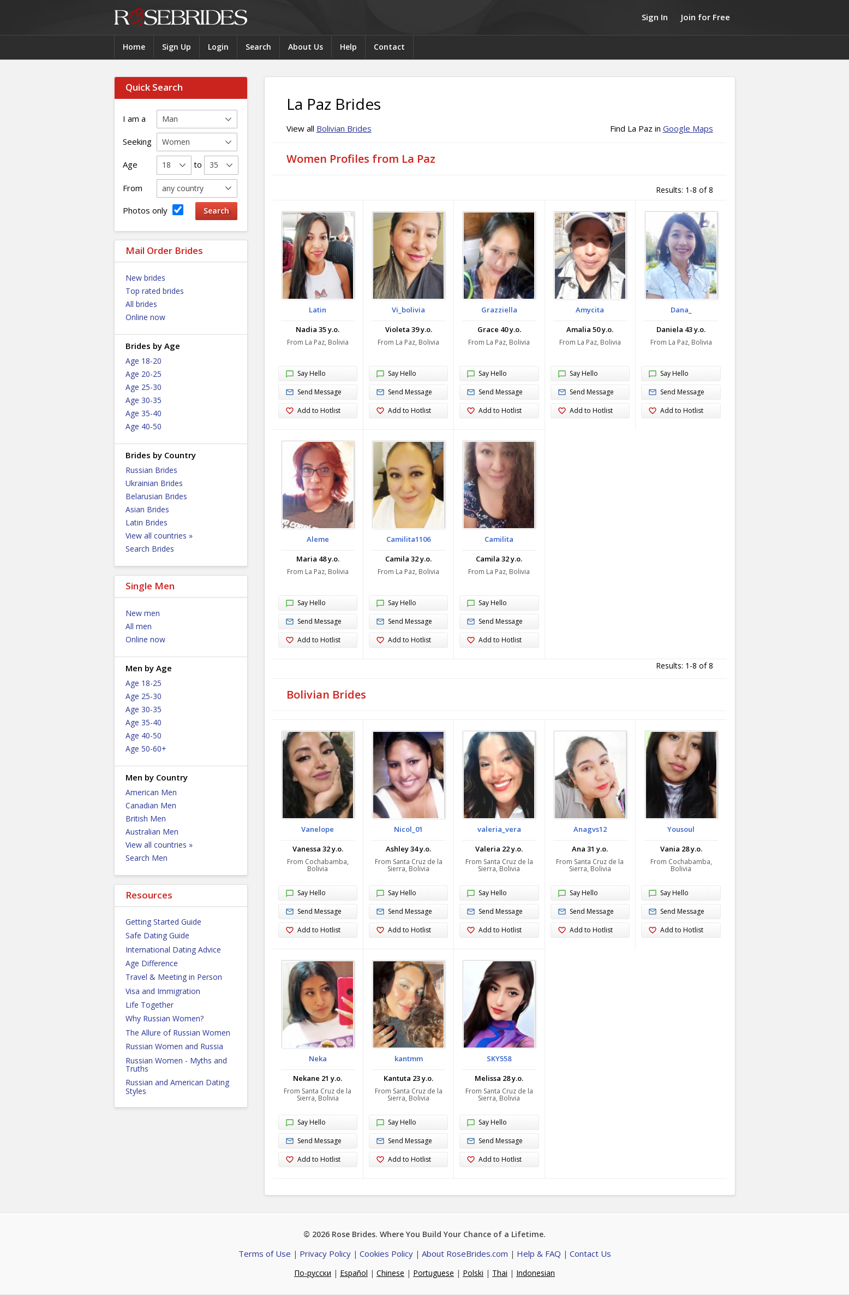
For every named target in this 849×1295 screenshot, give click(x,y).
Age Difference (151, 963)
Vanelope (317, 829)
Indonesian (535, 1273)
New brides (145, 278)
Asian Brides (147, 509)
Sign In (655, 16)
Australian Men (151, 831)
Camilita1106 (408, 539)
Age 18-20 (143, 361)
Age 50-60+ (145, 748)
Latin (317, 310)
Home (134, 47)
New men (142, 613)
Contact (389, 47)
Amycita (590, 310)
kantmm (408, 1058)
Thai (499, 1273)
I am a (134, 118)
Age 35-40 (143, 413)
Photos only (153, 210)
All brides (141, 304)
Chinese (390, 1273)
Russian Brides (151, 470)
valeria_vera (499, 829)
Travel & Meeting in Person (173, 977)
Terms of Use (264, 1253)
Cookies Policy (386, 1253)
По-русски (312, 1273)
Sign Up (176, 47)
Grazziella (499, 310)
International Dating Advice (173, 949)
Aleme (318, 539)
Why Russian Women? (164, 1018)
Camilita (499, 539)
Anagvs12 (590, 829)
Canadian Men (150, 805)
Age (130, 164)
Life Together (149, 1005)
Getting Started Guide (163, 921)
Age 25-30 (143, 387)
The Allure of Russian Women (177, 1032)
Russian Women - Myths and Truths (176, 1064)
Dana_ (681, 310)
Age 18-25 (143, 683)
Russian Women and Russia (174, 1046)
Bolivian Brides (344, 128)
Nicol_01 (408, 829)
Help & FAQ (539, 1253)
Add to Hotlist (312, 411)
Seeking (137, 141)
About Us (305, 47)
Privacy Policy (325, 1253)
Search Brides (149, 548)
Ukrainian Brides (154, 483)
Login (218, 47)
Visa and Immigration (162, 991)
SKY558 (499, 1058)
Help (348, 47)
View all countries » (159, 535)
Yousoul (681, 829)
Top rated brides (154, 291)
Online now (145, 317)
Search (258, 47)
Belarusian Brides (156, 496)
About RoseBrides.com (465, 1253)
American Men (151, 792)
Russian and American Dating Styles (177, 1086)
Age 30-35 (143, 400)
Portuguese (433, 1273)
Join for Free (705, 16)
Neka (318, 1058)
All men (138, 626)
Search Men (146, 858)
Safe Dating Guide (157, 935)
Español (354, 1273)
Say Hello (305, 374)
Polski (473, 1273)
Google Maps (688, 128)
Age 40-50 (143, 426)
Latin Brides (146, 522)
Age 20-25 (143, 374)
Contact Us (590, 1253)
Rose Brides (180, 17)
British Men (145, 818)
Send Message (313, 392)
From (132, 187)
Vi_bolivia (408, 310)
